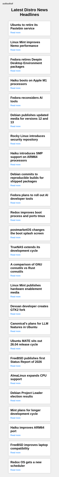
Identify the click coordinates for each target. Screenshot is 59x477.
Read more (15, 32)
